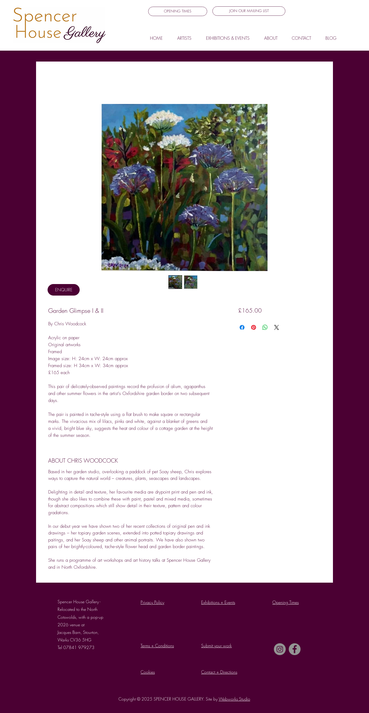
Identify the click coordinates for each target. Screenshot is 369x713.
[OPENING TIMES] (177, 11)
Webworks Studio (234, 699)
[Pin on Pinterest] (253, 327)
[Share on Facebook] (242, 327)
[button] (248, 11)
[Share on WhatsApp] (265, 327)
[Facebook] (295, 649)
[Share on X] (276, 327)
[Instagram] (280, 649)
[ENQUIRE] (64, 290)
